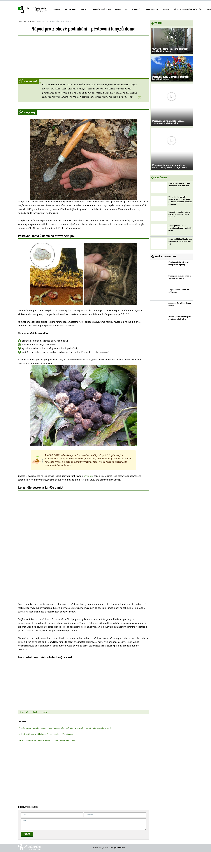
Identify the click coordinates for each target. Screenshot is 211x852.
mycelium (88, 475)
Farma (118, 10)
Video (83, 10)
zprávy (166, 10)
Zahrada (56, 10)
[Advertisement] (83, 58)
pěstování (25, 712)
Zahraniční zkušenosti (100, 10)
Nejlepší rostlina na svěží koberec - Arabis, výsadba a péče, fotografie (46, 734)
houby (35, 712)
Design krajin (152, 10)
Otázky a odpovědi (133, 10)
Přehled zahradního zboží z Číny (188, 10)
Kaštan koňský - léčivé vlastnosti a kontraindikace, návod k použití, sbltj (47, 740)
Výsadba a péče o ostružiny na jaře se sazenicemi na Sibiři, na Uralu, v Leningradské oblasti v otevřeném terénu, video (65, 728)
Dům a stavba (70, 10)
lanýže (44, 712)
